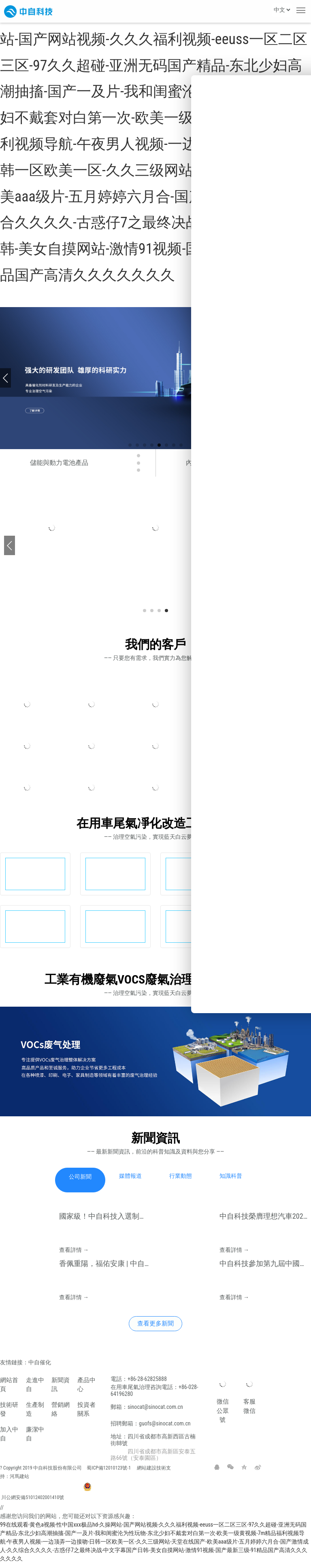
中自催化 (40, 1362)
